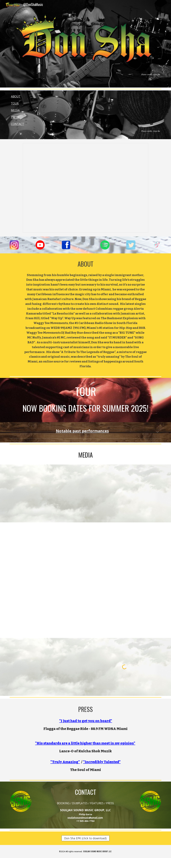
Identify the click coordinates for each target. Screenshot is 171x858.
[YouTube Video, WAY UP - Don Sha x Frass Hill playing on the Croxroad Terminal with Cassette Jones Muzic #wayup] (47, 609)
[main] (85, 74)
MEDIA (15, 110)
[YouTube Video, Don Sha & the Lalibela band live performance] (47, 493)
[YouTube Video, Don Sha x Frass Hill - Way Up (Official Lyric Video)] (47, 551)
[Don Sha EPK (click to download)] (85, 838)
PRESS (15, 117)
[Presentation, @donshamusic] (85, 188)
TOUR (15, 103)
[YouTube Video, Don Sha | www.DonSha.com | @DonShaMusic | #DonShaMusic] (124, 493)
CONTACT (17, 124)
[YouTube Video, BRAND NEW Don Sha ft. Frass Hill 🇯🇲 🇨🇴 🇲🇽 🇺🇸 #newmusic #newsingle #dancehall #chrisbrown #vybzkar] (124, 551)
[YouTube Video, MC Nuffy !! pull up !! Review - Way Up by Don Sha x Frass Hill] (124, 609)
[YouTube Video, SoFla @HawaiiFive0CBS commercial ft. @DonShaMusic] (47, 667)
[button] (157, 432)
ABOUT (15, 96)
